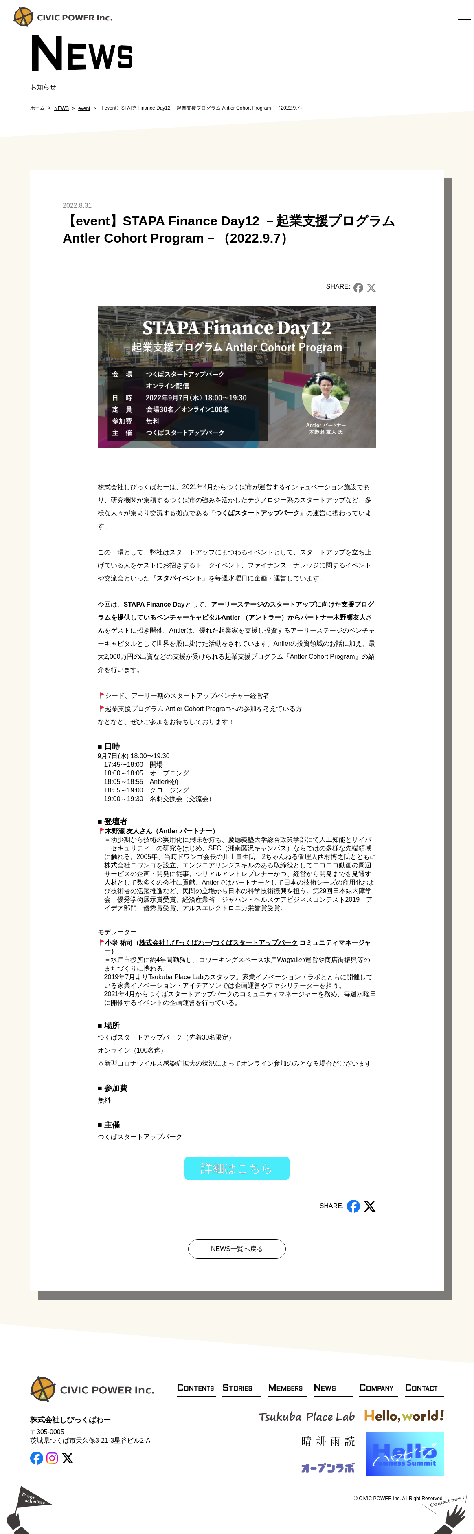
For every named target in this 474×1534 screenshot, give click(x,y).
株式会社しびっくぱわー (133, 486)
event (84, 108)
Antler (231, 617)
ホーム (37, 108)
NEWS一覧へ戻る (237, 1248)
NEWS (61, 108)
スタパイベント (179, 578)
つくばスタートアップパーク (257, 513)
